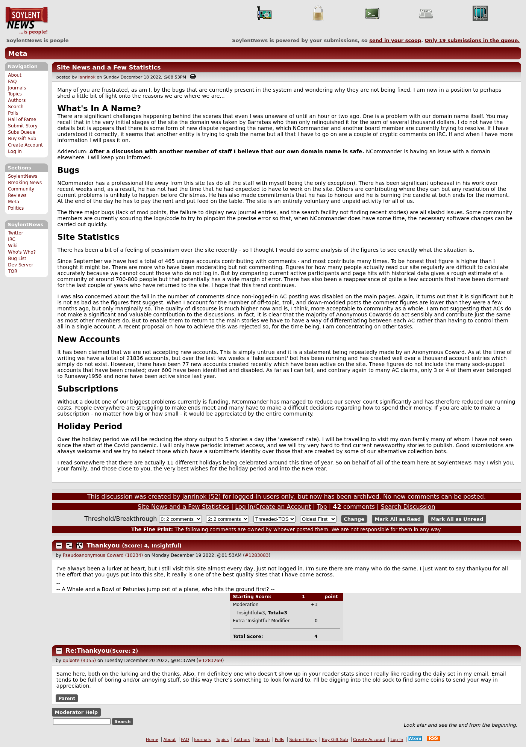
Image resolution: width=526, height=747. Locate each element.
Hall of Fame (22, 119)
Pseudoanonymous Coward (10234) (103, 555)
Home (152, 739)
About (14, 75)
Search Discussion (408, 506)
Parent (66, 698)
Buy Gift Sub (22, 138)
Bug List (17, 258)
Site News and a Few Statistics (108, 67)
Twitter (15, 233)
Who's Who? (22, 252)
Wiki (12, 245)
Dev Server (20, 265)
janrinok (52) (201, 496)
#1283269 (210, 660)
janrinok (87, 77)
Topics (15, 94)
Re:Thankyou (88, 650)
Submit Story (23, 126)
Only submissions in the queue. (472, 40)
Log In (15, 151)
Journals (17, 88)
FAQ (12, 81)
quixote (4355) (79, 660)
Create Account (25, 145)
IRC (11, 239)
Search (16, 106)
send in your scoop (395, 40)
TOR (12, 271)
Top (322, 506)
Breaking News (25, 182)
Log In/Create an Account (273, 506)
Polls (13, 113)
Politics (16, 208)
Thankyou (103, 545)
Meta (17, 53)
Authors (17, 100)
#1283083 (257, 555)
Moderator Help (76, 712)
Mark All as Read (397, 519)
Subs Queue (21, 132)
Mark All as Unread (457, 519)
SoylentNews (26, 21)
